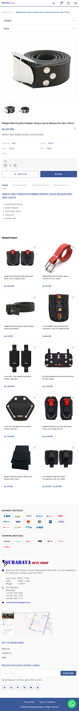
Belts (14, 143)
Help (4, 657)
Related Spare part (60, 185)
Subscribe (68, 673)
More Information (20, 185)
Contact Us (6, 653)
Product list (6, 12)
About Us (6, 649)
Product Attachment (40, 185)
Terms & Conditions (47, 702)
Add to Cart (22, 174)
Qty (5, 161)
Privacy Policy (29, 702)
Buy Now (58, 174)
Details (5, 185)
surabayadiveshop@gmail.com (18, 602)
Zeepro (51, 143)
